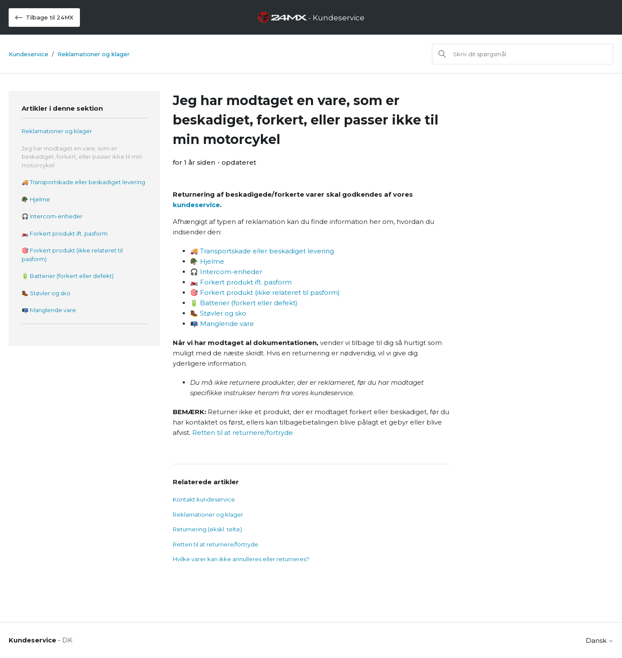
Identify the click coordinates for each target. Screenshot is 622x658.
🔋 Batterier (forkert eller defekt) (68, 275)
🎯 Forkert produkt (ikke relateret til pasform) (72, 254)
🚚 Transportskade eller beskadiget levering (83, 182)
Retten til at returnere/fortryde (242, 432)
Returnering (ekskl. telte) (207, 529)
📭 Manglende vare (49, 310)
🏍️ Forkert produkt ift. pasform (65, 233)
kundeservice (196, 205)
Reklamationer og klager (93, 54)
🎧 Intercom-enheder (52, 216)
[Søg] (522, 54)
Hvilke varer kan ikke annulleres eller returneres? (241, 559)
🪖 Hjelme (36, 199)
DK (67, 640)
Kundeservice (28, 54)
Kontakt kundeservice (204, 499)
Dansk (599, 640)
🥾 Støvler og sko (46, 293)
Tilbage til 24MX (44, 17)
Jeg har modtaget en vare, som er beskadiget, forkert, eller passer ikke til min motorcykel (82, 157)
